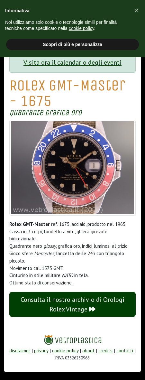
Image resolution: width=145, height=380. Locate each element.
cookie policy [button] (81, 28)
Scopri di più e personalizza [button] (72, 44)
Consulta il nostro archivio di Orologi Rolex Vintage (72, 304)
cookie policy (65, 351)
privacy (41, 351)
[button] (136, 10)
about (88, 351)
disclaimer (19, 351)
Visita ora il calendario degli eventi (72, 62)
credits (105, 351)
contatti (124, 351)
